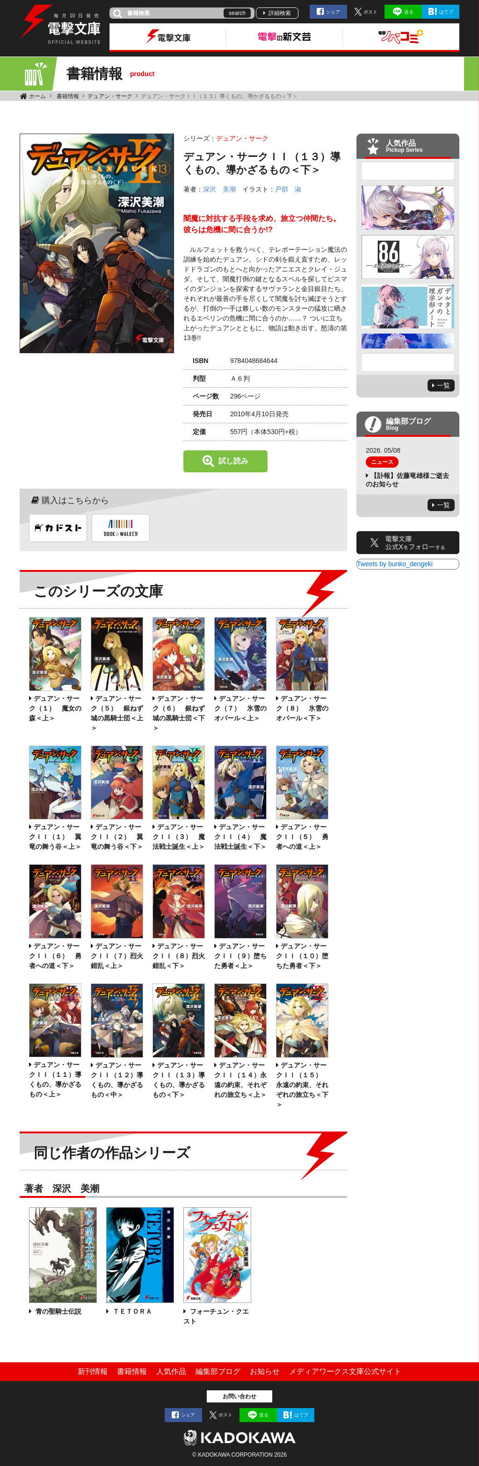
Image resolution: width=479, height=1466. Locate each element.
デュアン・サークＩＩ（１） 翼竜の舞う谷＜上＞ (55, 836)
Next (408, 362)
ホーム (37, 96)
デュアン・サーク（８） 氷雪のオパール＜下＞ (302, 708)
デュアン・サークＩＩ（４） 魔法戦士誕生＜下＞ (240, 836)
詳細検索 (280, 13)
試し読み (233, 461)
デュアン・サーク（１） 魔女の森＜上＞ (55, 708)
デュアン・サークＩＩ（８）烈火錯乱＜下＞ (178, 955)
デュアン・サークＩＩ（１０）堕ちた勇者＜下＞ (302, 955)
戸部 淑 (288, 189)
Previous (408, 171)
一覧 (443, 385)
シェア (333, 11)
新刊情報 (93, 1371)
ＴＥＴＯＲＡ (131, 1311)
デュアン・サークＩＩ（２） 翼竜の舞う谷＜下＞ (117, 836)
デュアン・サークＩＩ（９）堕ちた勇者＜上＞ (240, 955)
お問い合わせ (239, 1396)
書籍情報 (68, 96)
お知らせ (265, 1371)
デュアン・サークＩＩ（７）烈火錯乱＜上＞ (117, 955)
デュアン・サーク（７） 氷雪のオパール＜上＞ (240, 708)
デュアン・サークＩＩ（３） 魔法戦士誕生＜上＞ (178, 836)
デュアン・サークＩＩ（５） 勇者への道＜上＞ (302, 836)
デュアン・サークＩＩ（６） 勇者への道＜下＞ (55, 955)
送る (409, 11)
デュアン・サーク (109, 96)
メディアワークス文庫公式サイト (345, 1371)
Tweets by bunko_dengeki (395, 564)
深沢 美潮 (219, 189)
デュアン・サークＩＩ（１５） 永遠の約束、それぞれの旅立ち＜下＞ (302, 1084)
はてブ (446, 11)
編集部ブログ (218, 1371)
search (237, 13)
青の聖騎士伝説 (57, 1311)
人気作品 (171, 1371)
